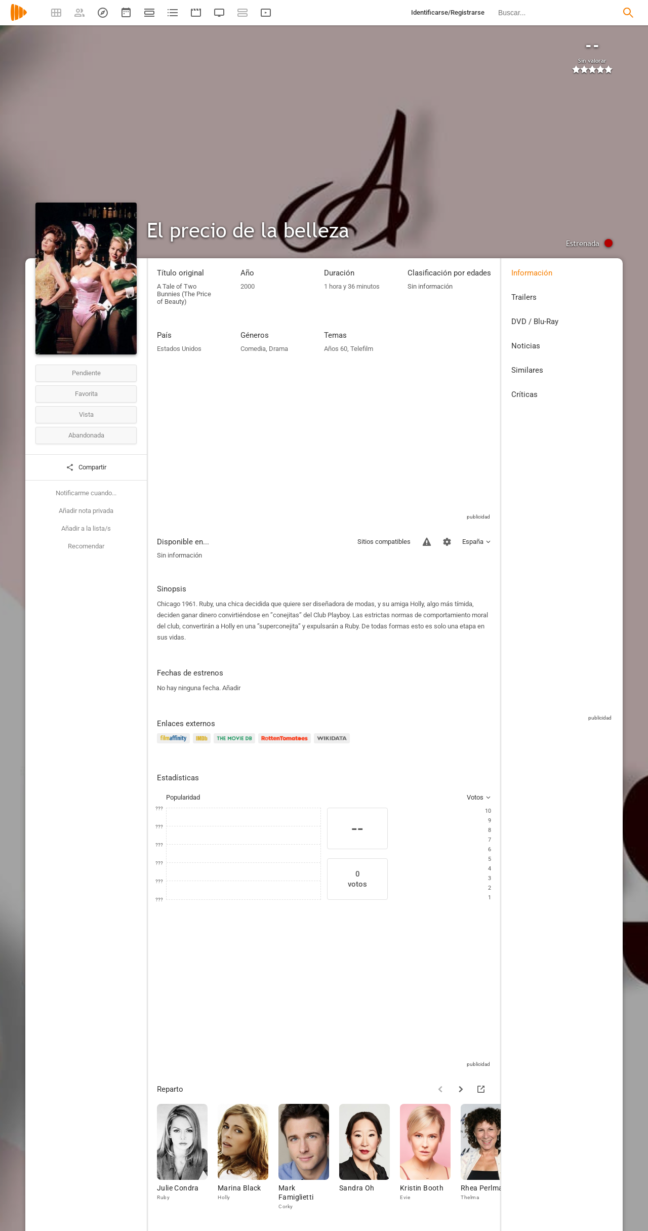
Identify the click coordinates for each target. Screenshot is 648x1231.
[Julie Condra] (187, 1157)
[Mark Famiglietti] (308, 1157)
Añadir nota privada (86, 510)
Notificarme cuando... (86, 493)
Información (531, 272)
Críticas (524, 394)
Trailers (524, 297)
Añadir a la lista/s (86, 528)
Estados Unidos (179, 348)
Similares (527, 370)
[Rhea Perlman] (491, 1157)
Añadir (231, 688)
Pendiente (86, 373)
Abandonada (86, 435)
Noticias (525, 345)
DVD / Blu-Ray (534, 321)
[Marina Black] (248, 1157)
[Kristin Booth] (430, 1157)
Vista (86, 414)
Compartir (86, 467)
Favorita (86, 394)
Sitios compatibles (384, 541)
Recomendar (86, 546)
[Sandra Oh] (369, 1157)
